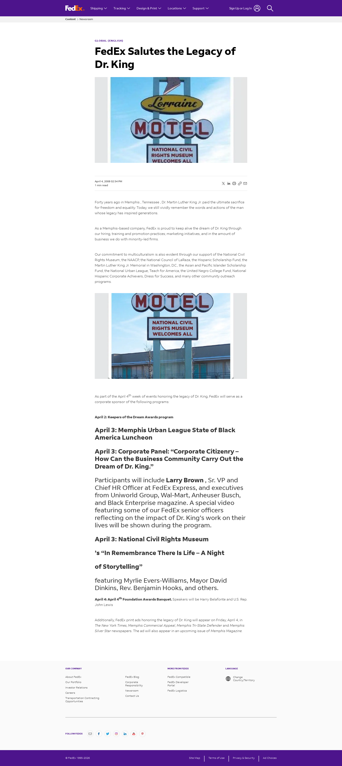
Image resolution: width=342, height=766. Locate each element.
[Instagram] (116, 734)
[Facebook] (99, 734)
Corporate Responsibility (134, 684)
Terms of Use (216, 757)
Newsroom (86, 19)
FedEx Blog (132, 676)
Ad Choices (270, 757)
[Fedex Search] (270, 8)
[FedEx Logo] (75, 8)
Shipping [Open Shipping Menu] (98, 8)
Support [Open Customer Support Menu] (201, 8)
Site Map (194, 757)
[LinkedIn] (125, 734)
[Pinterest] (142, 734)
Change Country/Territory (240, 678)
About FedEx (73, 676)
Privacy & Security (244, 757)
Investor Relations (76, 687)
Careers (70, 692)
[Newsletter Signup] (90, 734)
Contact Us (132, 695)
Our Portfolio (73, 682)
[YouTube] (133, 734)
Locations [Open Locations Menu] (177, 8)
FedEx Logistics (177, 690)
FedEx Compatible (179, 676)
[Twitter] (107, 734)
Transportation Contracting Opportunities (82, 700)
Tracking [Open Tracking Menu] (121, 8)
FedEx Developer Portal (178, 684)
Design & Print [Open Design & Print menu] (149, 8)
